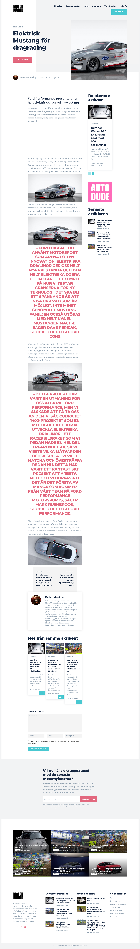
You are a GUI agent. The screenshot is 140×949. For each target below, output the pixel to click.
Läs (42, 693)
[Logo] (25, 896)
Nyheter (18, 27)
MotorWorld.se (64, 874)
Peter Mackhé (27, 77)
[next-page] (93, 172)
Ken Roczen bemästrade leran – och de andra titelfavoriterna (73, 665)
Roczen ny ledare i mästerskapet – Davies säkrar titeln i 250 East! (54, 665)
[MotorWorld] (18, 8)
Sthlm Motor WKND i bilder (96, 900)
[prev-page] (89, 172)
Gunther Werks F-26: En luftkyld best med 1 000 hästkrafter (35, 665)
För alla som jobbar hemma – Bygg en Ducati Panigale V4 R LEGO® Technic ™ (44, 580)
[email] (61, 799)
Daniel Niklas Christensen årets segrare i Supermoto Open (96, 910)
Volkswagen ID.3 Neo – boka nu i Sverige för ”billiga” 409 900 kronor (69, 870)
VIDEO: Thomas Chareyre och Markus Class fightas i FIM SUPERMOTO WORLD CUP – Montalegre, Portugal (96, 925)
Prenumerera (88, 799)
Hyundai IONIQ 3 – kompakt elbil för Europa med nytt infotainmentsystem (107, 870)
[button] (123, 6)
